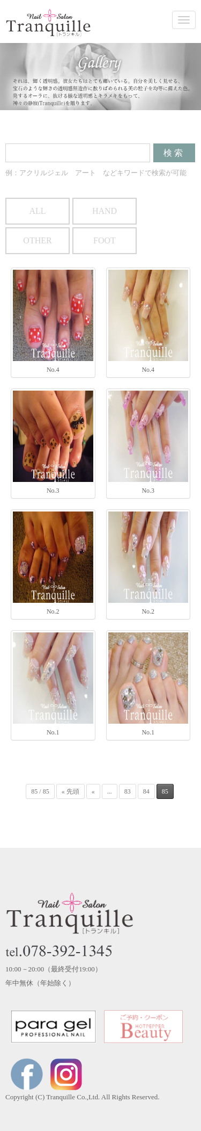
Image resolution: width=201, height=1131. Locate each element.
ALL (37, 210)
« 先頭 (70, 791)
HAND (104, 210)
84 (146, 791)
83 (127, 791)
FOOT (104, 240)
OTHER (37, 240)
